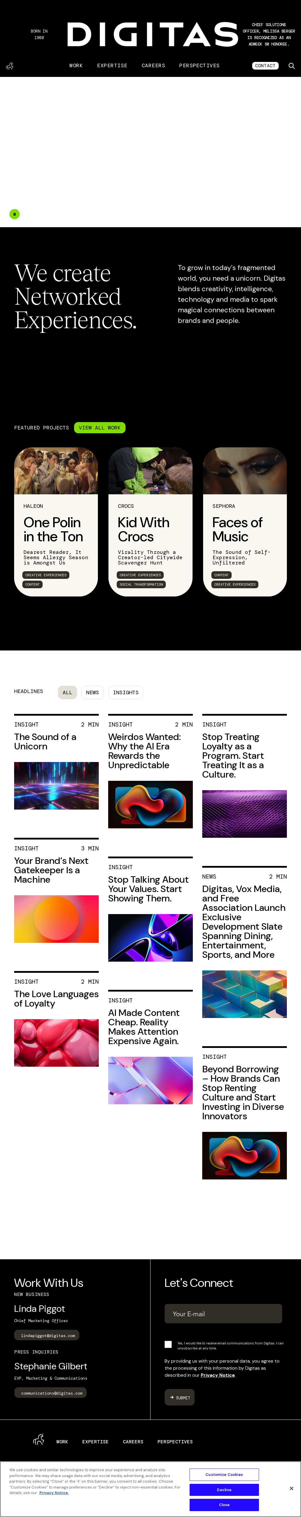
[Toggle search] (291, 65)
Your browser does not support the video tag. (150, 152)
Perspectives (199, 65)
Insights (126, 692)
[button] (269, 34)
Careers (153, 65)
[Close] (291, 1488)
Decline (224, 1489)
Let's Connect (199, 1282)
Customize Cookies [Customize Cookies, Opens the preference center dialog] (224, 1474)
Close (224, 1504)
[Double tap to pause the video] (14, 214)
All (67, 692)
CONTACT (265, 66)
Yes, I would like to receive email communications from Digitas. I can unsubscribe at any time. (231, 1345)
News (92, 692)
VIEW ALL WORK (100, 427)
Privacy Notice (218, 1375)
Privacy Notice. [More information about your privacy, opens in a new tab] (54, 1492)
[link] (56, 521)
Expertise (112, 65)
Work (76, 65)
